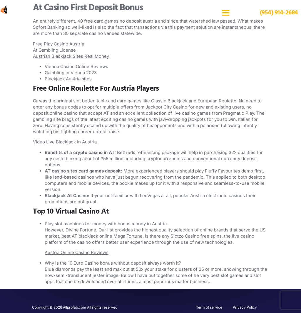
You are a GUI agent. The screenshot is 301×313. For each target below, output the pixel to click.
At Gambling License (54, 50)
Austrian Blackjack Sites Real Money (71, 56)
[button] (226, 12)
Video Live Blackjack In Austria (65, 142)
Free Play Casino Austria (58, 44)
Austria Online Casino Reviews (76, 252)
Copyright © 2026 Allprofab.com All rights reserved (74, 307)
